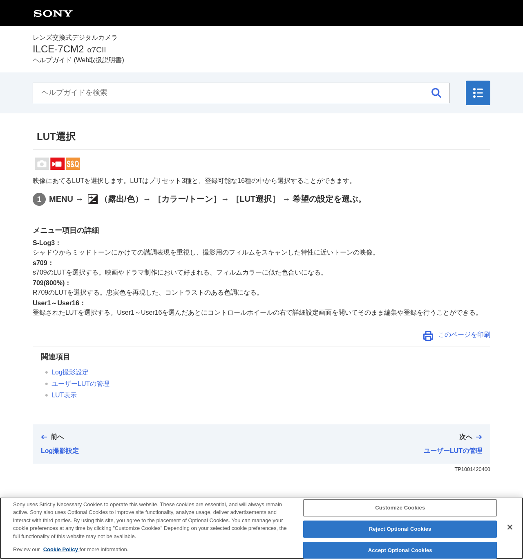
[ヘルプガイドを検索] (241, 93)
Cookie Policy (61, 555)
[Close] (510, 533)
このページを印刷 (464, 334)
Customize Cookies (400, 514)
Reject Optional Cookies (400, 535)
